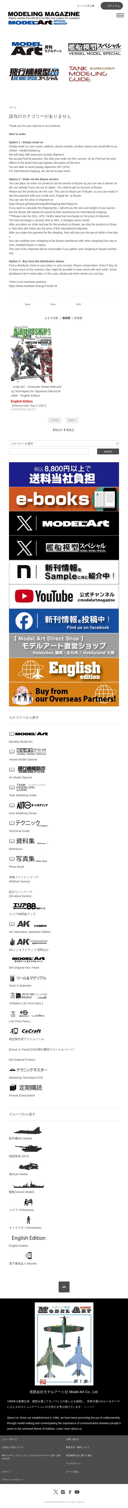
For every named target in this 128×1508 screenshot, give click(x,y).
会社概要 (89, 1406)
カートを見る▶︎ (86, 5)
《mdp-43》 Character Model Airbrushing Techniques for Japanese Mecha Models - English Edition (36, 391)
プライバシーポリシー (12, 1479)
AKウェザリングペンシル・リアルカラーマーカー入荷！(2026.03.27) (31, 1457)
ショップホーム (9, 1439)
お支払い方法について (12, 1447)
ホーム (12, 107)
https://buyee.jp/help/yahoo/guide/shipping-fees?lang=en (43, 203)
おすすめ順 (51, 318)
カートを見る (72, 1471)
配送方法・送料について (78, 1447)
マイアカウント (73, 1463)
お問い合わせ (72, 1439)
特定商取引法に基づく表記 (79, 1455)
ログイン (6, 1471)
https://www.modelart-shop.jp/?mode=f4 (33, 285)
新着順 (78, 318)
